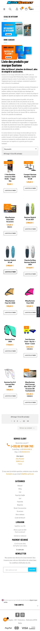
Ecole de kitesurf (20, 518)
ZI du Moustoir (20, 459)
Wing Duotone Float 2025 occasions (10, 219)
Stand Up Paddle (20, 495)
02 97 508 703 (25, 446)
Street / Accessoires (20, 508)
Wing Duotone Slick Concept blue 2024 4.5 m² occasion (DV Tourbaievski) (30, 386)
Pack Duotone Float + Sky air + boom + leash (30, 341)
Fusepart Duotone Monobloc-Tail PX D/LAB (30, 176)
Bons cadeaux (20, 514)
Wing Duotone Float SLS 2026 (10, 302)
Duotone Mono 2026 (10, 340)
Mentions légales (8, 620)
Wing (20, 489)
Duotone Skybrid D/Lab (10, 261)
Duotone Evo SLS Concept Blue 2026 (10, 384)
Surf (20, 498)
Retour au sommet (27, 428)
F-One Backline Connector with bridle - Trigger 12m (10, 177)
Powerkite (20, 502)
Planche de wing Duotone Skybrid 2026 (30, 262)
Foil (20, 492)
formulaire (9, 474)
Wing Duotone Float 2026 (30, 302)
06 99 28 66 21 (27, 449)
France (20, 464)
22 (24, 421)
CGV (15, 620)
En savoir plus (20, 549)
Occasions (20, 511)
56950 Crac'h (20, 461)
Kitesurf (20, 486)
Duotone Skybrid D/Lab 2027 (30, 218)
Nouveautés (20, 149)
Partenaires (21, 620)
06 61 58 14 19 (26, 452)
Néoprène (20, 505)
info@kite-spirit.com (27, 474)
